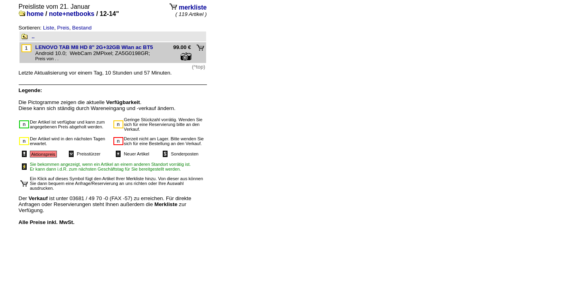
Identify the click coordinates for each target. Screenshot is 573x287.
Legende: (30, 90)
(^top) (198, 67)
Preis (63, 28)
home (35, 13)
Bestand (82, 28)
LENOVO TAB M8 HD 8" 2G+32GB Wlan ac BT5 (94, 47)
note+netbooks (71, 13)
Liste (48, 28)
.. (33, 36)
